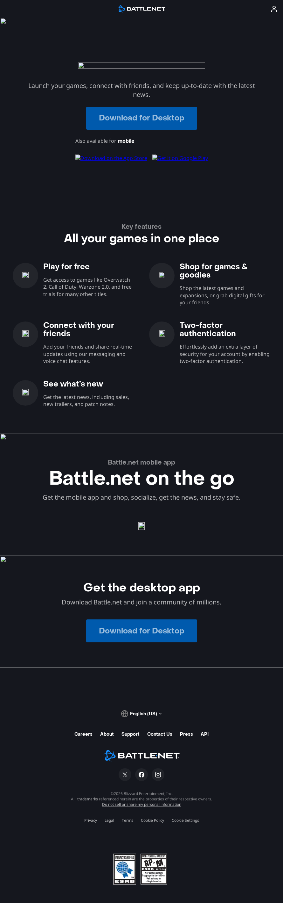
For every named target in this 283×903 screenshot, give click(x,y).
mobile (126, 140)
